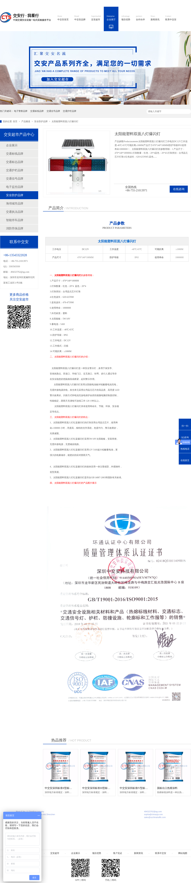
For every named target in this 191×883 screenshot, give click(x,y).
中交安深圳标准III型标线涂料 (98, 788)
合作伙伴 (140, 18)
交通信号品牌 (53, 111)
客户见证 (117, 853)
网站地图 (170, 3)
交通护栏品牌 (69, 111)
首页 (15, 121)
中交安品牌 (79, 18)
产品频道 (26, 121)
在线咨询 (178, 189)
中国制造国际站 (152, 3)
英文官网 (118, 3)
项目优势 (125, 18)
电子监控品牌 (14, 186)
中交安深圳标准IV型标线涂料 (136, 788)
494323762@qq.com (20, 272)
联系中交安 (170, 18)
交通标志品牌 (14, 162)
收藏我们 (184, 3)
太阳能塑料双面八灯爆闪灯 (65, 121)
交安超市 (96, 18)
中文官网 (104, 3)
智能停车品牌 (14, 220)
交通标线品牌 (37, 111)
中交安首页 (63, 18)
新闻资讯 (155, 18)
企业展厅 (111, 18)
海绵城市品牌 (14, 203)
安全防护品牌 (41, 121)
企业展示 (12, 145)
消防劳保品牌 (14, 228)
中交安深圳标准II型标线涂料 (61, 788)
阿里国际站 (134, 3)
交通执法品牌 (14, 211)
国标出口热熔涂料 (167, 788)
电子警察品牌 (20, 111)
